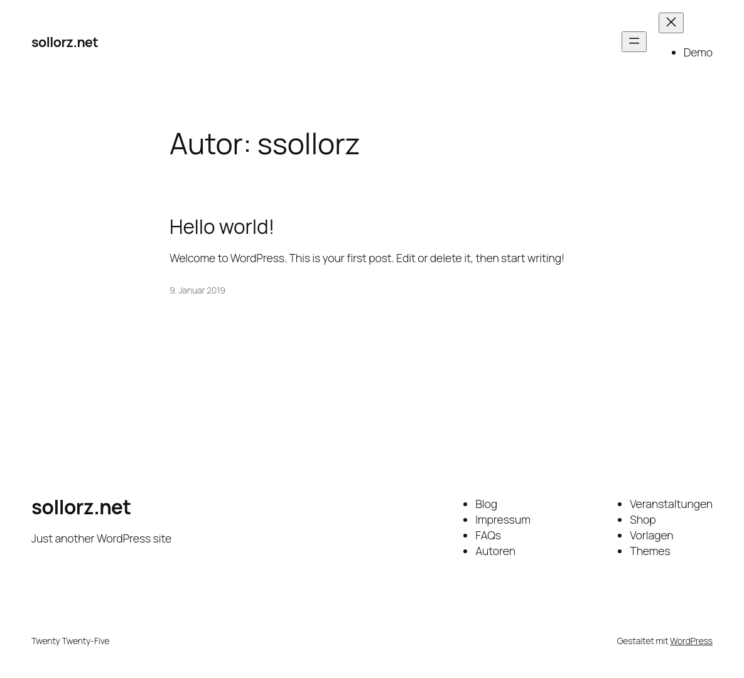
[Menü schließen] (671, 23)
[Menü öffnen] (634, 41)
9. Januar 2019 (197, 290)
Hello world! (222, 227)
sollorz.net (64, 42)
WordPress (691, 641)
